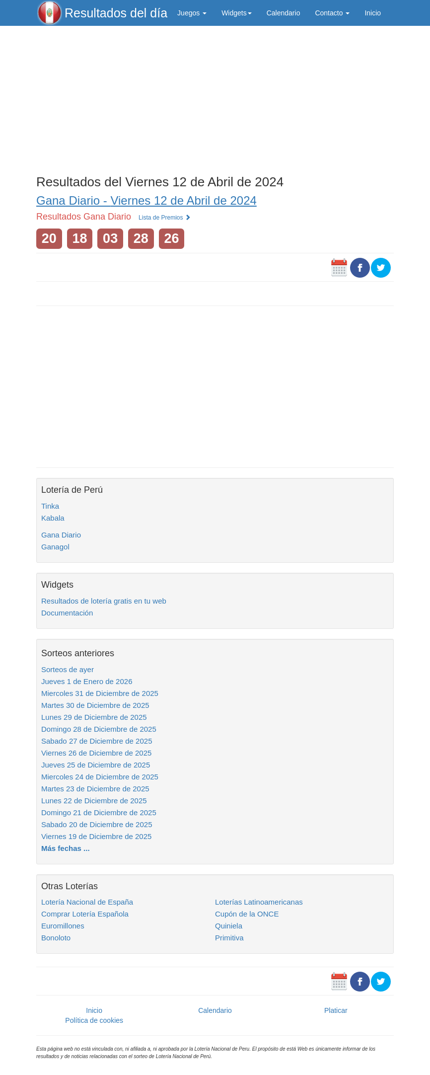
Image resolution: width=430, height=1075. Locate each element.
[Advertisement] (215, 97)
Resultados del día (116, 13)
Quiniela (228, 925)
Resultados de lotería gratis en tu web (103, 601)
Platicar (336, 1010)
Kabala (53, 518)
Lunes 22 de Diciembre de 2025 (94, 800)
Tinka (50, 506)
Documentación (67, 613)
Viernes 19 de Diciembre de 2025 (96, 836)
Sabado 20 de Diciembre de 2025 (96, 824)
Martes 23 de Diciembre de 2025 (95, 788)
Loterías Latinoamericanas (259, 902)
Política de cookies (94, 1020)
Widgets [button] (236, 13)
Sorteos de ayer (67, 669)
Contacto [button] (332, 13)
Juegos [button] (192, 13)
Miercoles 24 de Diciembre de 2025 (99, 776)
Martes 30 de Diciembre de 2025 (95, 705)
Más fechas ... (65, 848)
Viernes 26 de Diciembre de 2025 (96, 753)
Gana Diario (61, 535)
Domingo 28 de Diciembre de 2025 (98, 729)
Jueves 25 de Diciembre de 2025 (95, 765)
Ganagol (55, 546)
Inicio (372, 13)
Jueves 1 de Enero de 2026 (86, 681)
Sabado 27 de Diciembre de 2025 (96, 741)
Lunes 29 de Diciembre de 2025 (94, 717)
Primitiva (229, 937)
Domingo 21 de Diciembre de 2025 (98, 812)
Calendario (283, 13)
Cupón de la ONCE (247, 914)
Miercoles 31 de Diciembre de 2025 (99, 693)
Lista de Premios (165, 217)
